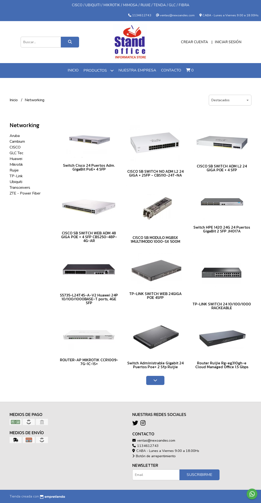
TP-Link (16, 176)
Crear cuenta (194, 42)
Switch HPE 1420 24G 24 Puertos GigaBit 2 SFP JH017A (221, 229)
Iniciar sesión (228, 42)
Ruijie (14, 170)
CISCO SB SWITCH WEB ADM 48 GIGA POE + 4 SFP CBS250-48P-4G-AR (89, 236)
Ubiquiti (16, 181)
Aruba (15, 135)
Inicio (73, 70)
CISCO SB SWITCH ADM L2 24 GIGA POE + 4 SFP (222, 168)
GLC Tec (16, 153)
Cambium (17, 141)
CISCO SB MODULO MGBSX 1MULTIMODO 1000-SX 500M (155, 239)
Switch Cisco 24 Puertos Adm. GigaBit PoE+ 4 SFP (89, 167)
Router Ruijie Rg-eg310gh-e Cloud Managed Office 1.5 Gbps (221, 365)
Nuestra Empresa (137, 70)
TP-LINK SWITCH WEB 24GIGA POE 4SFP (155, 295)
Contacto (171, 70)
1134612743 (145, 445)
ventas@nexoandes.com (153, 440)
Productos (98, 70)
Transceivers (20, 187)
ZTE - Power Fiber (25, 193)
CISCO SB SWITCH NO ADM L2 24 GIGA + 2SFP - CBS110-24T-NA (155, 173)
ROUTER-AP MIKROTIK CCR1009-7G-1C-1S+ (89, 362)
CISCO (15, 147)
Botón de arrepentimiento (154, 456)
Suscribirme (199, 474)
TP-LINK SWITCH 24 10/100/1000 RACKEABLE (221, 306)
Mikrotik (16, 164)
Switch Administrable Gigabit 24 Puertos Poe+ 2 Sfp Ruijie (155, 365)
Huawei (16, 158)
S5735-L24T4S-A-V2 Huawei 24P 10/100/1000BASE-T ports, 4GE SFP (89, 299)
